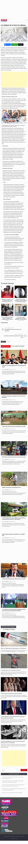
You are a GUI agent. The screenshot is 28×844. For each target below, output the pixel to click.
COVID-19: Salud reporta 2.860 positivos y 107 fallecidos (13, 648)
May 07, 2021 (13, 399)
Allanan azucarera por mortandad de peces (11, 487)
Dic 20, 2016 (13, 613)
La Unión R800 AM (6, 369)
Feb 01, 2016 (13, 369)
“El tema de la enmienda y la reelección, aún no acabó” (13, 578)
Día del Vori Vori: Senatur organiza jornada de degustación (12, 792)
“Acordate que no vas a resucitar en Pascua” (11, 670)
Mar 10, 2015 (13, 459)
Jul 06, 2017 (13, 581)
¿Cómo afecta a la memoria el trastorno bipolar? (11, 693)
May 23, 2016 (13, 521)
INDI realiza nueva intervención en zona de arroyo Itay (13, 457)
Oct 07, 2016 (13, 489)
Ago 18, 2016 (13, 537)
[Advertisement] (14, 8)
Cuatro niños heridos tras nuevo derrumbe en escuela (13, 426)
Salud (8, 341)
